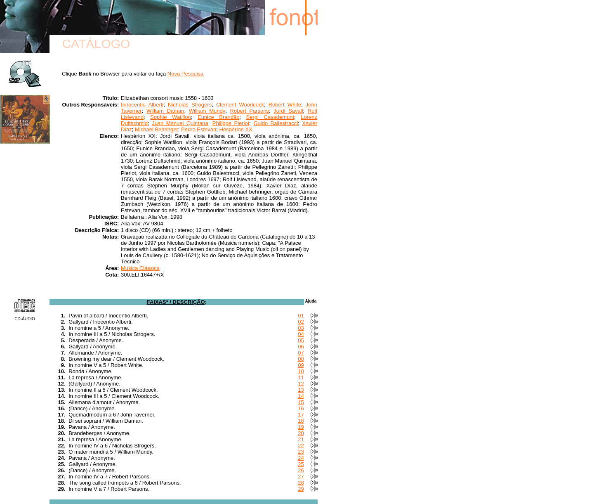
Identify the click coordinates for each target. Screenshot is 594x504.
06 (301, 346)
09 (301, 365)
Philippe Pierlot (231, 123)
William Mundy (207, 111)
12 (301, 384)
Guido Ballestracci (275, 123)
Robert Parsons (249, 111)
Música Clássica (140, 268)
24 (301, 458)
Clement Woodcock (240, 105)
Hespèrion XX (235, 129)
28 (301, 483)
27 (301, 476)
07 (301, 353)
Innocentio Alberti (142, 105)
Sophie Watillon (170, 117)
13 (301, 390)
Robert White (285, 105)
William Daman (165, 111)
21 (301, 439)
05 (301, 340)
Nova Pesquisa (185, 74)
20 (301, 433)
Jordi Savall (288, 111)
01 (301, 315)
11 (301, 377)
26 (301, 470)
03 (301, 328)
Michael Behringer (156, 129)
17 (301, 415)
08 (301, 359)
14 (301, 396)
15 (301, 402)
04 (301, 334)
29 (301, 489)
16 (301, 408)
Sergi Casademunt (270, 117)
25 (301, 464)
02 (301, 322)
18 (301, 421)
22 (301, 445)
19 (301, 427)
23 (301, 452)
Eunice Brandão (218, 117)
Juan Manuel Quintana (180, 123)
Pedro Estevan (198, 129)
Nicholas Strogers (190, 105)
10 (301, 371)
